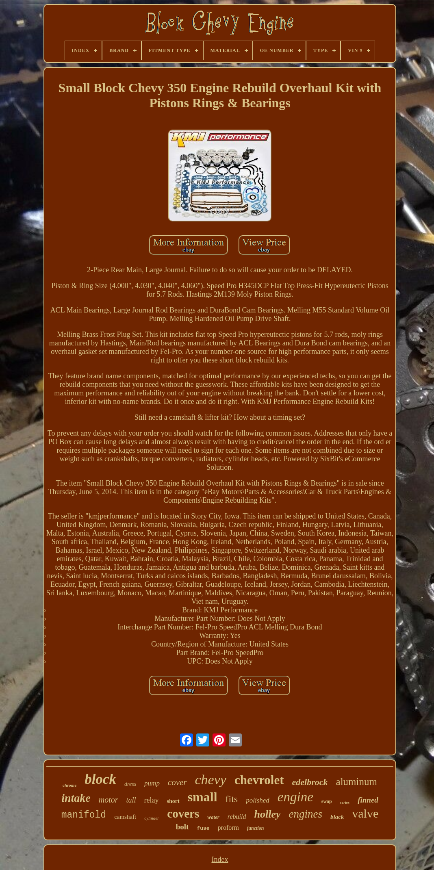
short (173, 801)
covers (183, 813)
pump (152, 783)
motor (108, 799)
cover (177, 782)
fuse (203, 828)
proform (228, 827)
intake (76, 798)
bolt (182, 826)
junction (255, 828)
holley (267, 814)
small (202, 797)
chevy (210, 779)
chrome (69, 785)
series (344, 802)
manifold (83, 815)
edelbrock (310, 782)
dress (130, 784)
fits (232, 799)
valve (365, 813)
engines (305, 814)
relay (151, 800)
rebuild (237, 816)
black (337, 817)
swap (326, 801)
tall (131, 800)
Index (219, 859)
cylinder (151, 818)
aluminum (356, 781)
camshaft (125, 817)
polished (257, 800)
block (100, 779)
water (213, 817)
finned (368, 800)
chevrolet (259, 780)
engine (295, 797)
